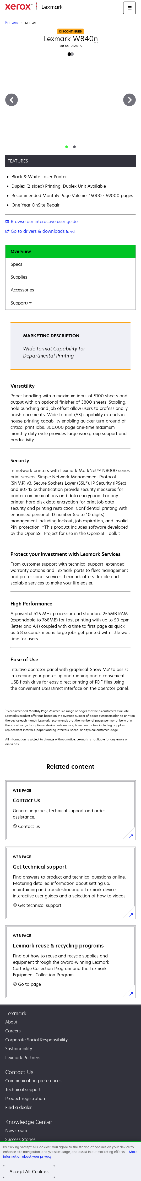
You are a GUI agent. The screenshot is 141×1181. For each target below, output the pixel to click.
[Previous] (11, 100)
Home (67, 7)
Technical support (23, 1089)
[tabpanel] (70, 509)
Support (21, 303)
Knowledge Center (28, 1121)
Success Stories (20, 1139)
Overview (21, 251)
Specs (16, 264)
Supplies (19, 277)
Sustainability (18, 1049)
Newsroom (16, 1130)
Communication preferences (33, 1081)
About (11, 1022)
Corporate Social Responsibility (36, 1040)
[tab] (66, 146)
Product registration (25, 1098)
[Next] (129, 100)
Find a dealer (18, 1107)
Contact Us (19, 1072)
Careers (13, 1031)
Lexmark (15, 1013)
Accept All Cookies (28, 1171)
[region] (70, 1161)
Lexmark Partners (22, 1057)
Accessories (22, 290)
